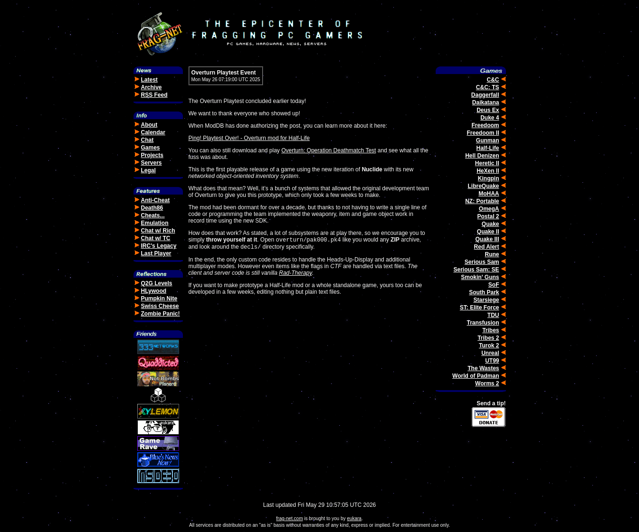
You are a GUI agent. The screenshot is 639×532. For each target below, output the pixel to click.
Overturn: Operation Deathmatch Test (328, 150)
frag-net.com (289, 518)
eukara (354, 518)
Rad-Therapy (295, 274)
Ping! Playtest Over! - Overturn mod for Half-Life (249, 138)
